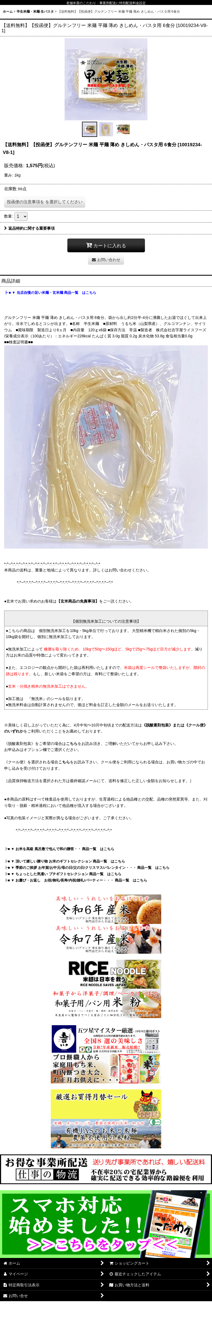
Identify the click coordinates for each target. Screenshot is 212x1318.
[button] (89, 129)
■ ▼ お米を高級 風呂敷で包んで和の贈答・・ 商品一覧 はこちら (61, 849)
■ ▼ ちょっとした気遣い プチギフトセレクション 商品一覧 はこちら (64, 874)
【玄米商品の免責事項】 (78, 601)
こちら (72, 743)
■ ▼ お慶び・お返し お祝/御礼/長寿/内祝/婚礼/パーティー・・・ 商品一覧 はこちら (77, 880)
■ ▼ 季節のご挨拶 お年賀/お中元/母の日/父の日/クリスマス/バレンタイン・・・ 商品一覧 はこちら (88, 868)
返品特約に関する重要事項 (29, 228)
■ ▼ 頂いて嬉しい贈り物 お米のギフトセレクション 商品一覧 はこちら (66, 861)
